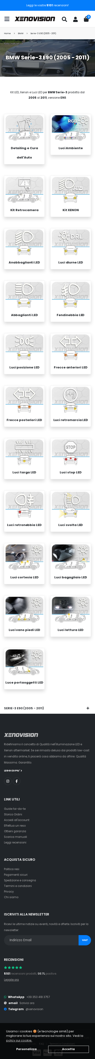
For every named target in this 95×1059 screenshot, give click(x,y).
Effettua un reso (15, 822)
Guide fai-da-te (15, 805)
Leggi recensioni (15, 839)
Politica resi (11, 866)
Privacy (9, 888)
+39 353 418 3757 (38, 994)
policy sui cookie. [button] (19, 1040)
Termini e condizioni (18, 882)
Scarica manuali (15, 833)
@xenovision (34, 1006)
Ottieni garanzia (15, 828)
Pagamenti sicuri (16, 871)
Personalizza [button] (26, 1049)
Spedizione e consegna (20, 877)
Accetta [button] (68, 1049)
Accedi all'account (16, 816)
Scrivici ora (27, 1000)
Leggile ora (11, 976)
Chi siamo (11, 894)
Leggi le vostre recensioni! (47, 5)
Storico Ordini (13, 811)
